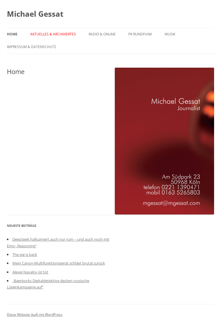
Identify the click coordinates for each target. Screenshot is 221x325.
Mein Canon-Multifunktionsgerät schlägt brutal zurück (58, 263)
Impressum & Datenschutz (31, 46)
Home (12, 34)
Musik (170, 34)
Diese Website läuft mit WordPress (34, 314)
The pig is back (24, 254)
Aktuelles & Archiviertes (53, 34)
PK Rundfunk (140, 34)
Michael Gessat (35, 14)
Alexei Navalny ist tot (30, 272)
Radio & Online (102, 34)
